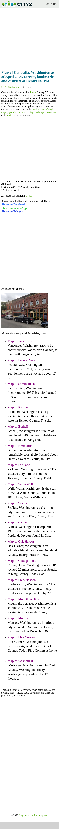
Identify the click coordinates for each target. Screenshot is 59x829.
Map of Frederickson (22, 580)
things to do (34, 112)
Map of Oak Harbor (21, 541)
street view (11, 115)
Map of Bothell (18, 426)
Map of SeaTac (18, 503)
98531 (29, 195)
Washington (14, 87)
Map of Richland (19, 407)
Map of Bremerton (20, 446)
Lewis (33, 92)
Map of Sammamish (21, 384)
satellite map (38, 109)
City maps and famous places (33, 815)
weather (23, 112)
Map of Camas (17, 522)
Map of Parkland (19, 465)
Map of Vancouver (20, 341)
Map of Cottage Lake (22, 561)
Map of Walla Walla (21, 484)
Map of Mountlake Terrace (26, 599)
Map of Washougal (20, 661)
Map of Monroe (18, 618)
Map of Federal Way (21, 360)
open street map (49, 112)
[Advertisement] (29, 38)
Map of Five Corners (22, 637)
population (12, 112)
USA (3, 87)
